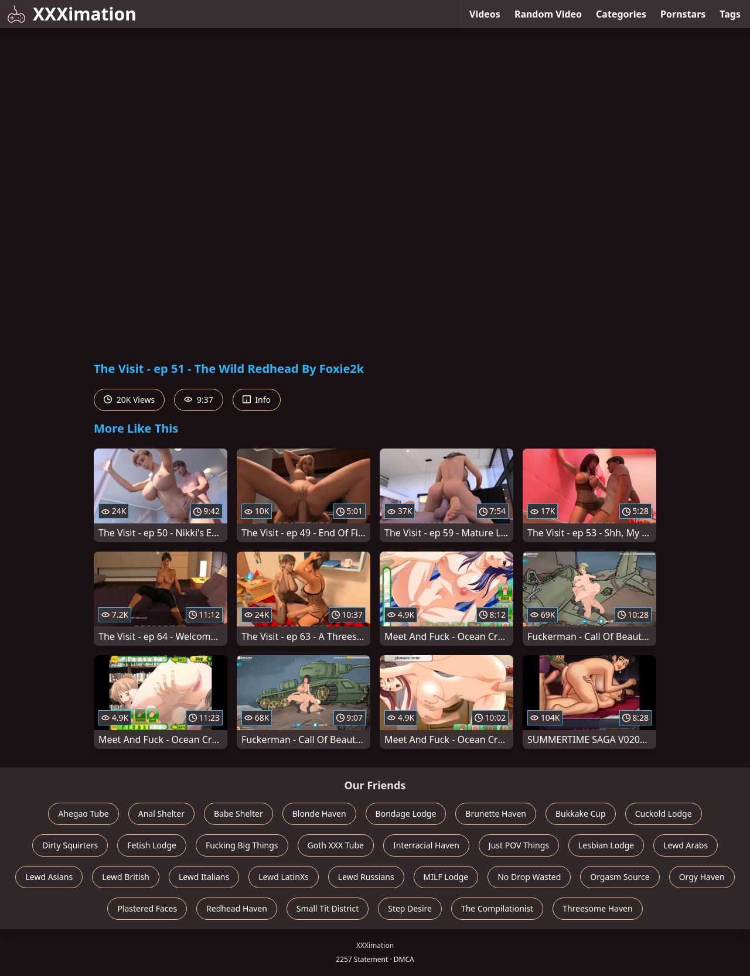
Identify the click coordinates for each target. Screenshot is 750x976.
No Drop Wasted (529, 876)
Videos (484, 14)
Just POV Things (519, 845)
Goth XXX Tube (336, 845)
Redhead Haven (236, 908)
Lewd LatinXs (283, 876)
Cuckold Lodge (663, 813)
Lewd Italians (204, 876)
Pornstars (682, 14)
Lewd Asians (49, 876)
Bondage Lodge (406, 813)
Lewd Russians (366, 876)
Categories (621, 14)
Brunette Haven (495, 813)
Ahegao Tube (83, 813)
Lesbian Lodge (606, 845)
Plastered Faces (147, 908)
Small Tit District (327, 908)
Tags (730, 14)
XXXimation (72, 14)
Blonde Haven (319, 813)
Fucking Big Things (242, 845)
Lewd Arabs (685, 845)
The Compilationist (497, 908)
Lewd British (125, 876)
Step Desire (410, 908)
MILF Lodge (446, 876)
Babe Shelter (238, 813)
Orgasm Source (619, 876)
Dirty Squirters (70, 845)
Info (257, 399)
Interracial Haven (426, 845)
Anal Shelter (161, 813)
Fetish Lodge (151, 845)
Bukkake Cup (580, 813)
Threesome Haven (597, 908)
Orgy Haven (702, 876)
